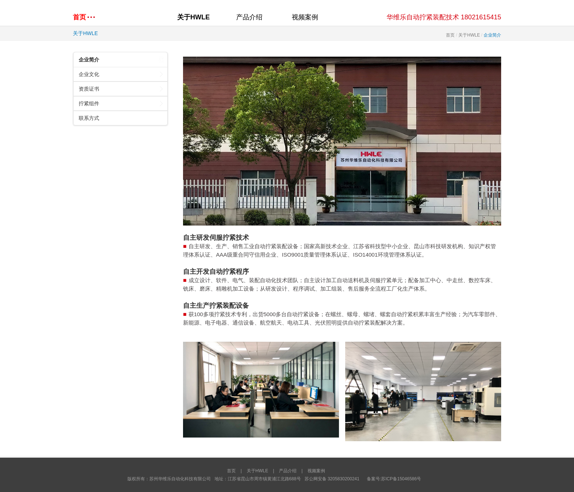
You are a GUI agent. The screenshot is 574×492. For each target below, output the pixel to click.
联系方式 (89, 118)
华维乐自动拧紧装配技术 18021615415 (444, 17)
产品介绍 (249, 17)
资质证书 (121, 89)
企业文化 (121, 74)
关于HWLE (193, 17)
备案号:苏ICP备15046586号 (394, 478)
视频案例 (305, 17)
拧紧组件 (121, 103)
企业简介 (121, 59)
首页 (450, 35)
